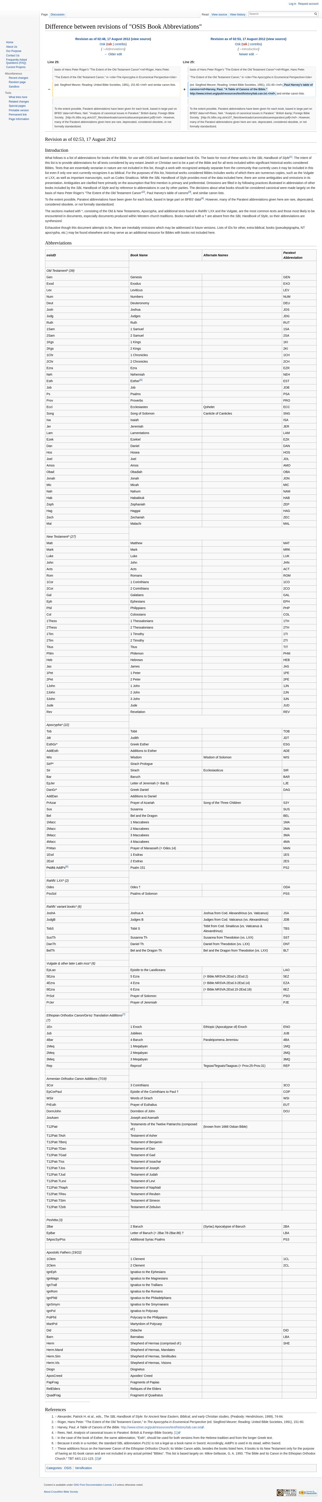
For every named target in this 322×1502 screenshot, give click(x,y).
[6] (66, 866)
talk (109, 44)
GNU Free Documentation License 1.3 (94, 1484)
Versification (83, 1468)
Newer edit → (248, 54)
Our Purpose (13, 51)
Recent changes (18, 77)
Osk (102, 44)
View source (219, 14)
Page (44, 14)
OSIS (67, 1468)
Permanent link (18, 114)
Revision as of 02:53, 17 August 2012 (238, 39)
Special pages (17, 105)
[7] (123, 1014)
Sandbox (14, 86)
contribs (120, 44)
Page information (19, 119)
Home (9, 42)
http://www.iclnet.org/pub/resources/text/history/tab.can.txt (161, 1427)
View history (237, 14)
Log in (292, 3)
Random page (17, 82)
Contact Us (12, 55)
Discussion (58, 14)
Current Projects (16, 67)
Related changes (19, 101)
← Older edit (113, 54)
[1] (290, 156)
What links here (18, 97)
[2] (143, 191)
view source (141, 39)
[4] (202, 198)
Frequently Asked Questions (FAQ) (16, 61)
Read (205, 14)
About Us (11, 46)
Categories (54, 1468)
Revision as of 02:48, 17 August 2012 (102, 39)
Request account (308, 3)
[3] (189, 191)
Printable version (19, 110)
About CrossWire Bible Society (61, 1491)
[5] (140, 379)
